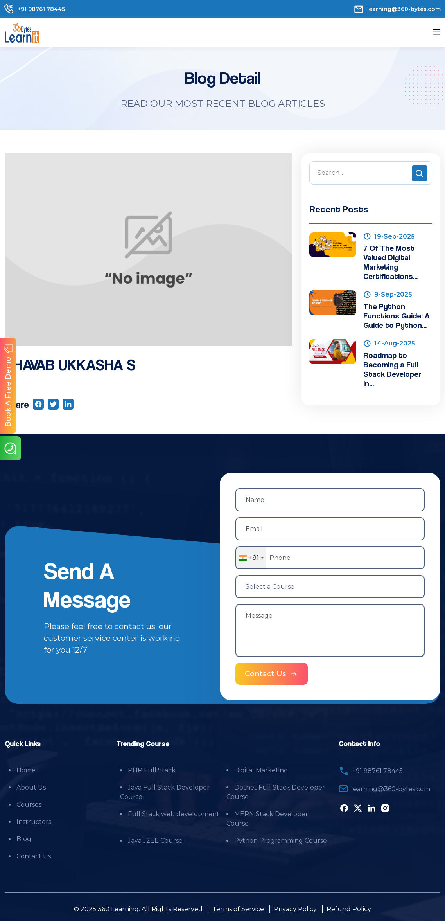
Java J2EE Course (155, 840)
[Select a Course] (330, 586)
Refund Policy (349, 908)
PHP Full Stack (152, 769)
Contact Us (33, 855)
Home (26, 769)
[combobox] (251, 558)
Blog (23, 838)
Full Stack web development (173, 813)
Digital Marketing (261, 769)
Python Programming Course (280, 840)
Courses (28, 804)
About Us (31, 786)
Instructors (33, 821)
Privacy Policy (295, 908)
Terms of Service (238, 908)
